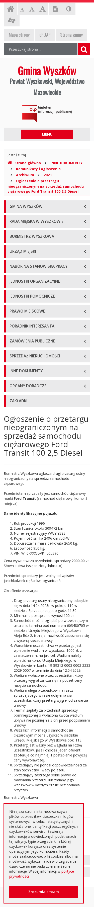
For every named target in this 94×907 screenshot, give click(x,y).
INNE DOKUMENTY (66, 163)
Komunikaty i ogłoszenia (38, 168)
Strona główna (24, 163)
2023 (48, 174)
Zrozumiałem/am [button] (43, 891)
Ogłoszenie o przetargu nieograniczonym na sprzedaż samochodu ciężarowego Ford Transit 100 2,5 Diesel (46, 186)
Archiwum (25, 174)
